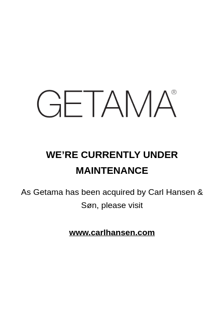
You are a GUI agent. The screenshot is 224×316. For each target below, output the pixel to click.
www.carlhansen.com (112, 232)
